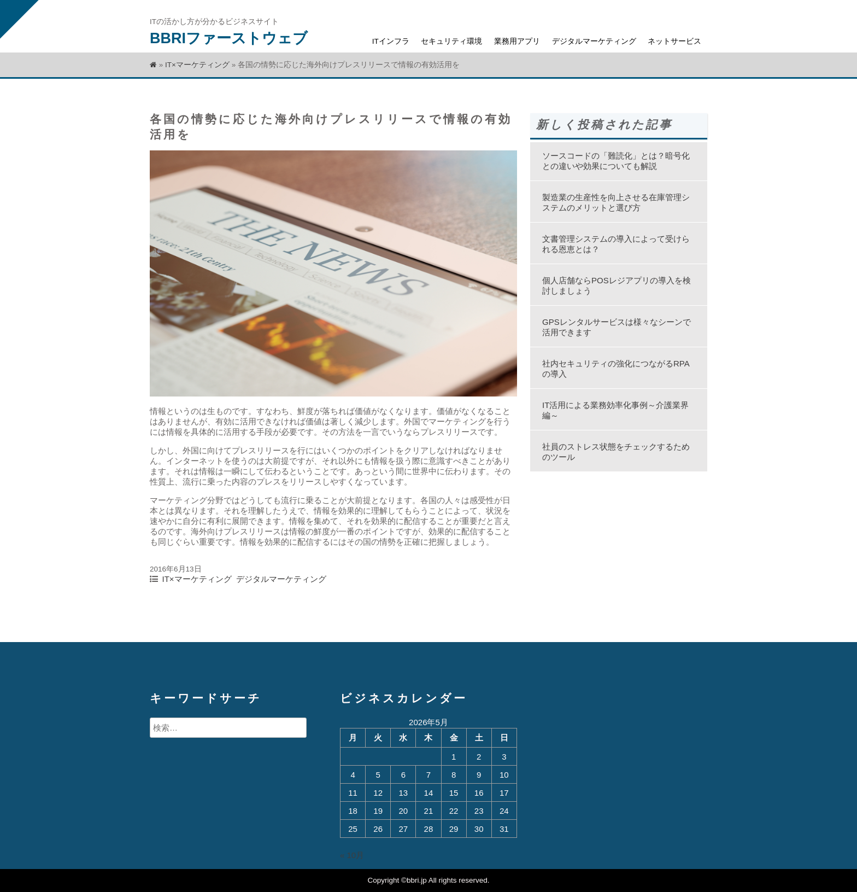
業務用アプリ (517, 41)
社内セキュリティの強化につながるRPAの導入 (616, 368)
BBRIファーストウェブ (229, 38)
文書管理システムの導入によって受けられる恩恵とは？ (616, 244)
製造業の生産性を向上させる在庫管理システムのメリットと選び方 (616, 202)
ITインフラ (390, 41)
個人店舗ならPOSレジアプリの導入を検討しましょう (616, 285)
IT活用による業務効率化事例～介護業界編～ (615, 410)
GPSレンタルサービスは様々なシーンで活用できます (616, 327)
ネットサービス (674, 41)
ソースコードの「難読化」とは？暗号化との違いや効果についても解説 (616, 161)
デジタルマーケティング (594, 41)
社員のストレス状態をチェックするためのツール (616, 452)
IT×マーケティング (197, 65)
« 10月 (352, 855)
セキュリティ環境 (451, 41)
